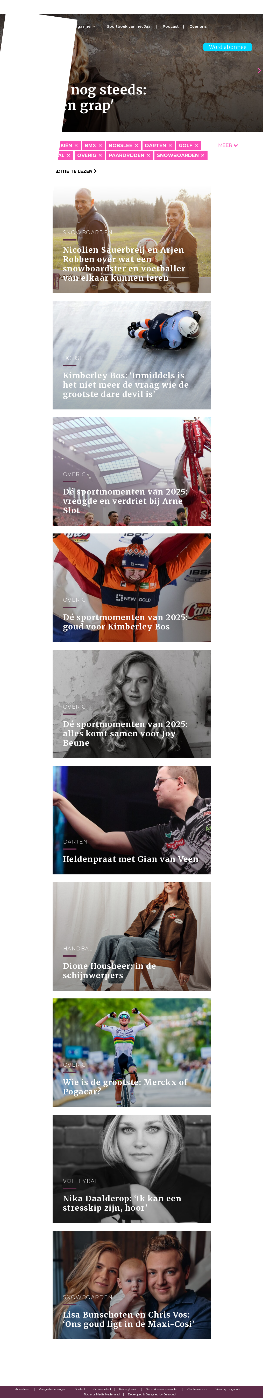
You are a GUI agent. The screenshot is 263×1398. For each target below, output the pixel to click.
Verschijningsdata (228, 1389)
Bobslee (120, 145)
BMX (90, 145)
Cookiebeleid (102, 1389)
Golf (185, 145)
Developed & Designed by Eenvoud (152, 1394)
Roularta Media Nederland (102, 1394)
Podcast (171, 26)
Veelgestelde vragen (52, 1389)
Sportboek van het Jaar (129, 26)
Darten (155, 145)
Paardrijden (126, 155)
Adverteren (23, 1389)
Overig (86, 155)
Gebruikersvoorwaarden (162, 1389)
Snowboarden (178, 155)
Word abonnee (227, 47)
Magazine (81, 26)
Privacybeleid (128, 1389)
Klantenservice (197, 1389)
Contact (80, 1389)
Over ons (198, 26)
